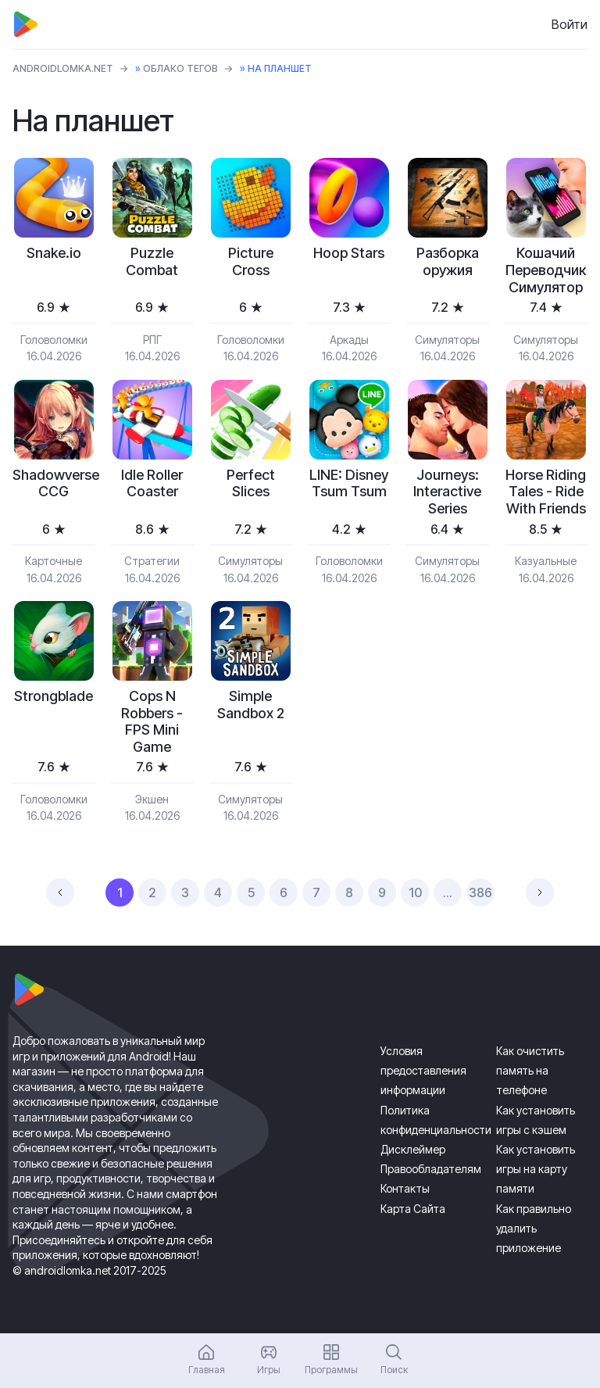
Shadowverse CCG (53, 483)
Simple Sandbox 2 (250, 704)
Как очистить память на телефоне (530, 1070)
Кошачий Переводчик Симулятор (545, 270)
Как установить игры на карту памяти (535, 1169)
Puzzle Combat (152, 261)
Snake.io (54, 253)
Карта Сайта (412, 1208)
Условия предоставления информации (423, 1070)
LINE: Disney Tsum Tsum (348, 483)
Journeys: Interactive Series (447, 492)
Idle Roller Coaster (152, 483)
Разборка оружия (447, 261)
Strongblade (53, 696)
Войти (570, 24)
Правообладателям (430, 1168)
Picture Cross (250, 261)
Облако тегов (180, 68)
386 (480, 892)
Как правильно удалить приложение (533, 1228)
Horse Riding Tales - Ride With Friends (545, 492)
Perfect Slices (251, 483)
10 (415, 892)
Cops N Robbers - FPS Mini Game (152, 721)
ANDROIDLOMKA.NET (62, 68)
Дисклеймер (412, 1149)
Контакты (405, 1188)
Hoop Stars (348, 253)
